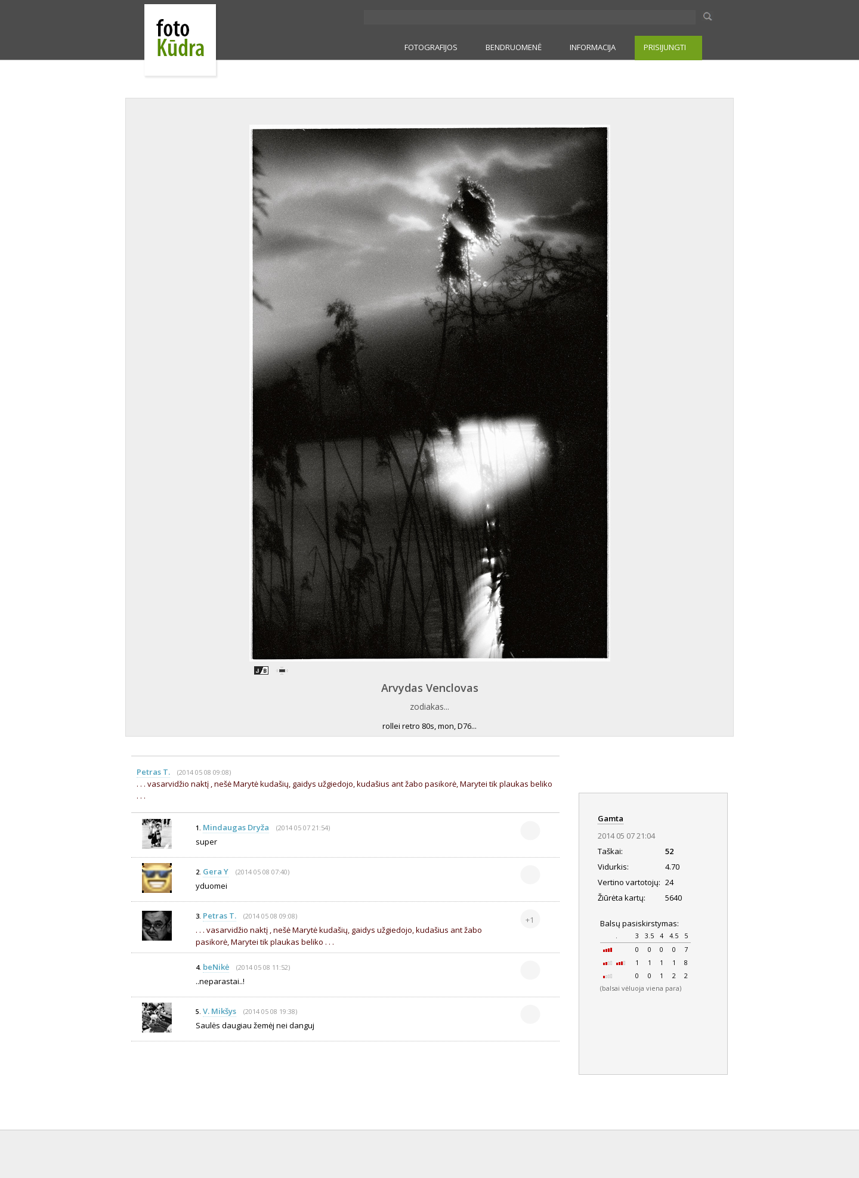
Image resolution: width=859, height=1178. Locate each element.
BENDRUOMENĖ (514, 47)
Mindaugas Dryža (236, 827)
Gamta (610, 818)
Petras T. (153, 771)
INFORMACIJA (593, 47)
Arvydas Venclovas (429, 688)
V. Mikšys (219, 1011)
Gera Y (215, 871)
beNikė (216, 966)
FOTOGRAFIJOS (431, 47)
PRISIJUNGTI (665, 47)
